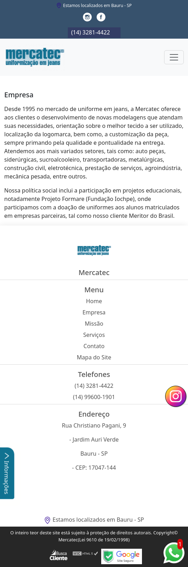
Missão (94, 323)
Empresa (94, 312)
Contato (94, 346)
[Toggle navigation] (174, 57)
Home (94, 301)
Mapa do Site (94, 357)
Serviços (94, 335)
